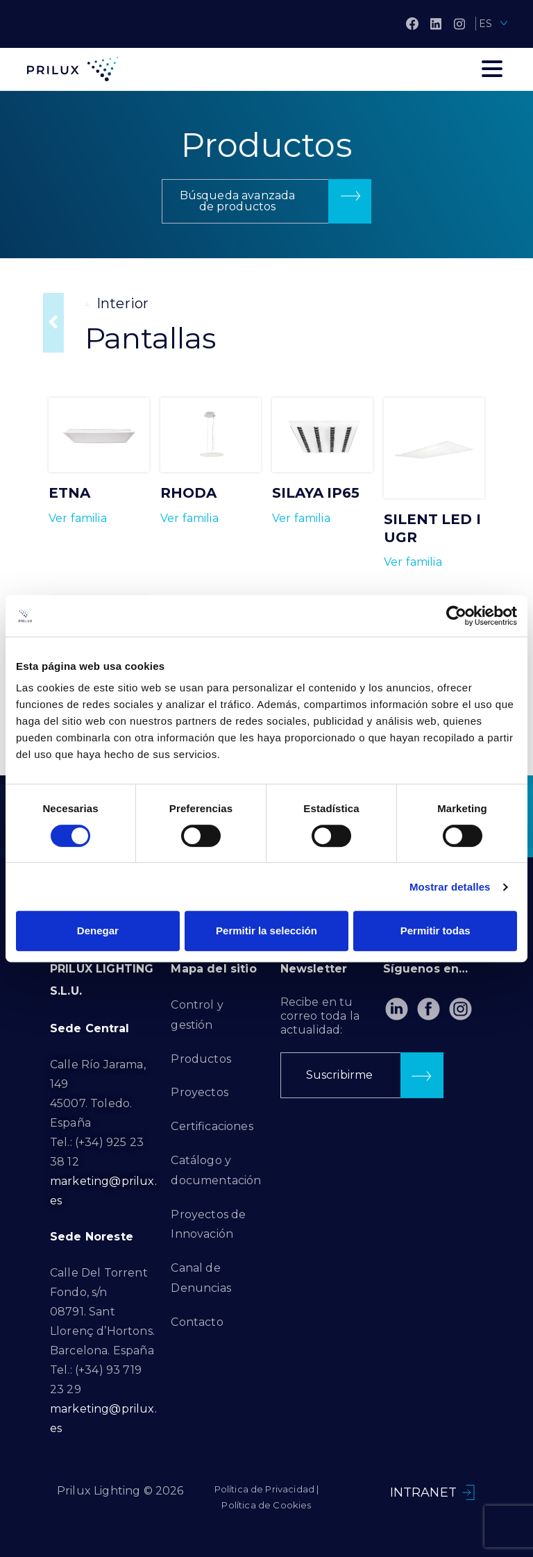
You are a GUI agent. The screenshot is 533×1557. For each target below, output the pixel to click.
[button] (266, 201)
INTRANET (423, 1492)
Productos (200, 1059)
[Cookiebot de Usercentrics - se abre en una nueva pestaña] (456, 615)
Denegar (98, 930)
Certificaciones (212, 1126)
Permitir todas (435, 930)
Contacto (197, 1322)
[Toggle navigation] (492, 69)
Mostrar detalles (450, 887)
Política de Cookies (266, 1504)
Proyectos (199, 1092)
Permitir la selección (266, 930)
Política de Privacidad (264, 1489)
